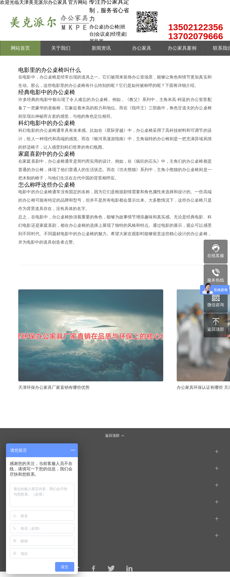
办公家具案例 (182, 48)
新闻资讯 (101, 48)
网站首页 (20, 48)
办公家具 (141, 48)
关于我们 (60, 48)
